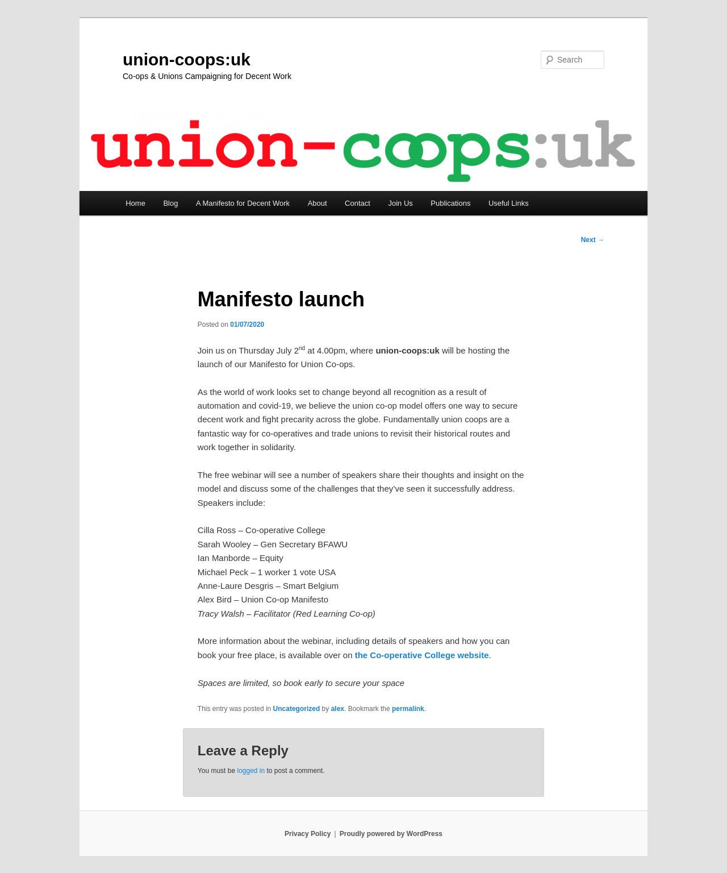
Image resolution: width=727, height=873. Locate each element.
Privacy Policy (308, 834)
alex (337, 709)
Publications (450, 203)
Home (135, 203)
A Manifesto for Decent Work (243, 203)
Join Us (400, 203)
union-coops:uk (186, 59)
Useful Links (508, 203)
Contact (357, 203)
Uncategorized (296, 709)
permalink (408, 709)
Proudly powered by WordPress (391, 834)
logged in (251, 771)
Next (592, 240)
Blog (170, 203)
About (317, 203)
